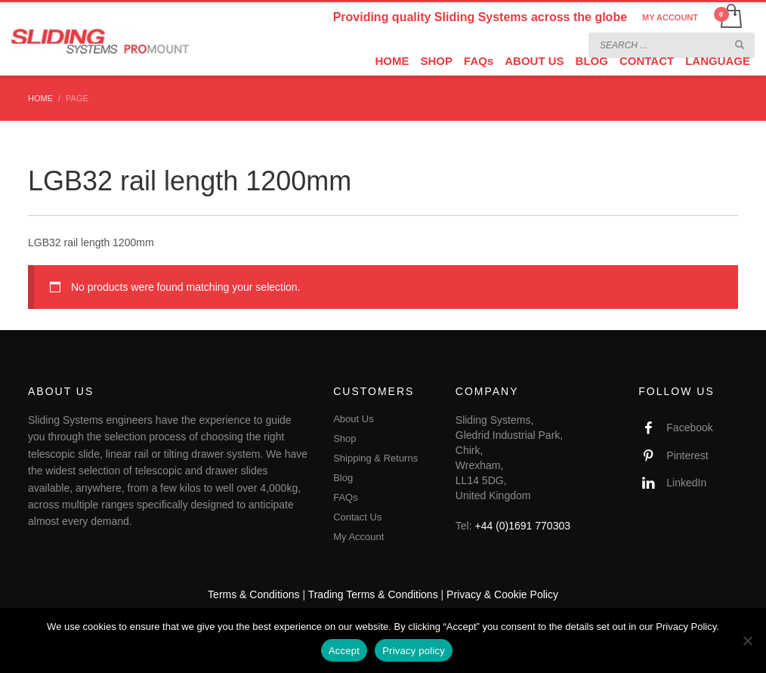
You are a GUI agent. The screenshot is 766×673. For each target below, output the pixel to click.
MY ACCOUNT (670, 17)
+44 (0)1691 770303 (523, 526)
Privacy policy (413, 650)
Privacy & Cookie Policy (502, 594)
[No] (747, 640)
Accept (344, 650)
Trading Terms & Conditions (373, 594)
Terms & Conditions (253, 594)
